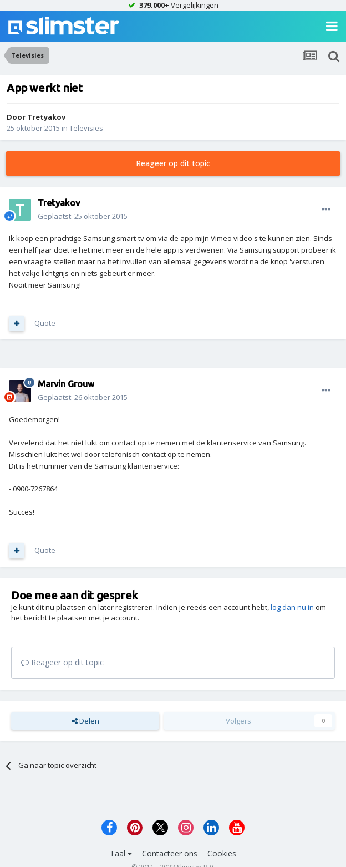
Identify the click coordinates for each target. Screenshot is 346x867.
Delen (85, 720)
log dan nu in (292, 607)
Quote (44, 323)
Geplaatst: (83, 216)
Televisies (86, 128)
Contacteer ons (169, 853)
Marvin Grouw (66, 384)
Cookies (221, 853)
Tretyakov (46, 117)
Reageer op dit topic (173, 163)
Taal (121, 853)
